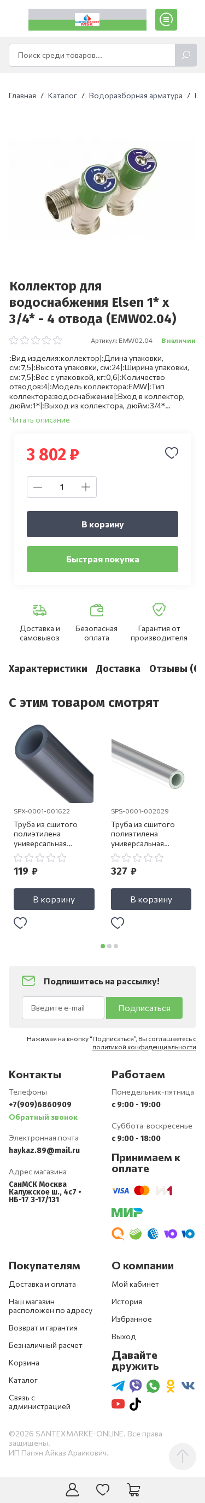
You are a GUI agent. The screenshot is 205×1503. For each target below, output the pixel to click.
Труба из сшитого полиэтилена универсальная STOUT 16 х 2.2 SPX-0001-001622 (51, 836)
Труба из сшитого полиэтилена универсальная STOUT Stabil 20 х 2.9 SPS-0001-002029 (150, 836)
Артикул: (104, 340)
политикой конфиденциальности (144, 1049)
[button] (103, 948)
